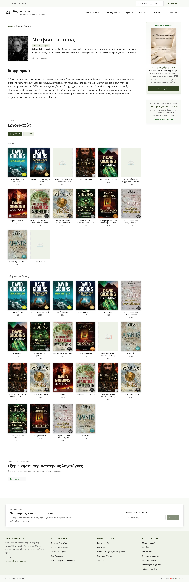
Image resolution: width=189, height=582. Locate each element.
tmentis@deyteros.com (15, 561)
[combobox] (148, 3)
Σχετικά (174, 12)
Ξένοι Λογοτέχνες (58, 551)
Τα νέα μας (147, 547)
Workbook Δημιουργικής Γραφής (111, 551)
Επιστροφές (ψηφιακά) (152, 564)
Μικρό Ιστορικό (148, 543)
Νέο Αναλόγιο (57, 556)
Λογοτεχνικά (111, 12)
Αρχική (10, 26)
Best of (142, 12)
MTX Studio (179, 578)
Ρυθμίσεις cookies (149, 569)
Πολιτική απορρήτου (150, 556)
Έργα (128, 12)
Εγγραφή (173, 517)
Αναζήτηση (101, 547)
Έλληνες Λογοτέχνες (60, 543)
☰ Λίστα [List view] (29, 134)
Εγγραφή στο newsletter (136, 512)
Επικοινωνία (172, 3)
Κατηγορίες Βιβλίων (105, 543)
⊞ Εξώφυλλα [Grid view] (15, 134)
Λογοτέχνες (91, 12)
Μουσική (157, 12)
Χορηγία (100, 560)
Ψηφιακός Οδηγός (104, 556)
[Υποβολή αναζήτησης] (160, 3)
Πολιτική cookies (149, 560)
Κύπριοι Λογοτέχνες (59, 547)
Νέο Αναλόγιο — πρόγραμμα (63, 560)
